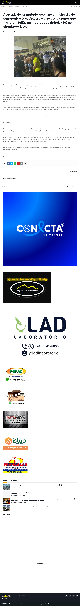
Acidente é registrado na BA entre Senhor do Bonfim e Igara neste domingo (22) (36, 485)
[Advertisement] (40, 541)
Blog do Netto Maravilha (13, 604)
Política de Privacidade (13, 6)
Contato (2, 6)
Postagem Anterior (7, 187)
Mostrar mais (73, 171)
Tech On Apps (49, 604)
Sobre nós (25, 6)
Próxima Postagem (72, 187)
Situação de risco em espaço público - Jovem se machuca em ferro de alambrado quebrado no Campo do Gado (43, 493)
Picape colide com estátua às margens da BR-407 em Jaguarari (31, 506)
